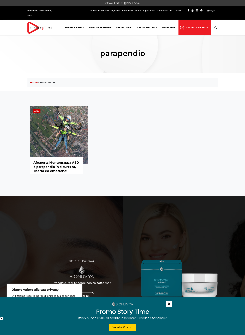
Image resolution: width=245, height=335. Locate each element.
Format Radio (74, 27)
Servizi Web (123, 27)
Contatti (178, 10)
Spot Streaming (100, 27)
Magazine (168, 27)
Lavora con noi (164, 10)
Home (34, 82)
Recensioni (127, 10)
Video (138, 10)
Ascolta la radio (197, 27)
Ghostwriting (146, 27)
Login (211, 10)
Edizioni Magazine (110, 10)
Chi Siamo (94, 10)
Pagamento (149, 10)
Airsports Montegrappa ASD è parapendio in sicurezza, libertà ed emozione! (56, 167)
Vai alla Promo (122, 327)
